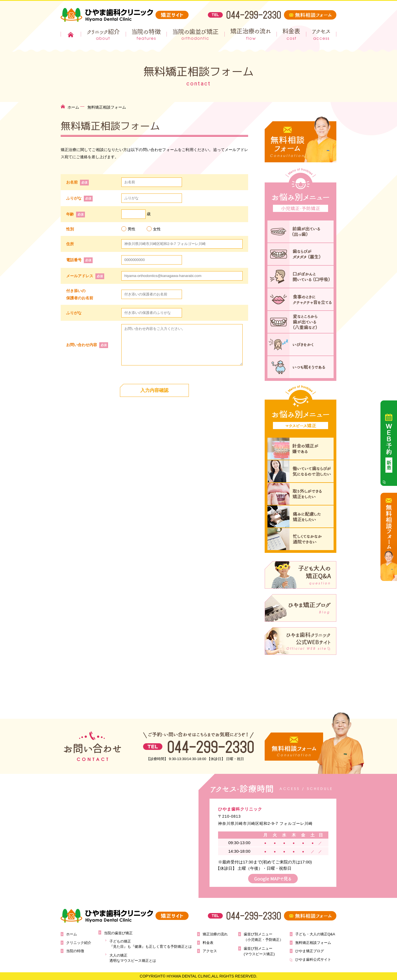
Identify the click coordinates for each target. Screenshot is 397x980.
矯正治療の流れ (252, 34)
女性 (154, 228)
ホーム (71, 34)
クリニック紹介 (103, 34)
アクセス (322, 34)
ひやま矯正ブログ (309, 951)
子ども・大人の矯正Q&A (315, 934)
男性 (128, 228)
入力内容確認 (154, 390)
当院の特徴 (146, 34)
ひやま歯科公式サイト (313, 959)
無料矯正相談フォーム (313, 943)
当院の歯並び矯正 (196, 34)
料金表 (293, 34)
